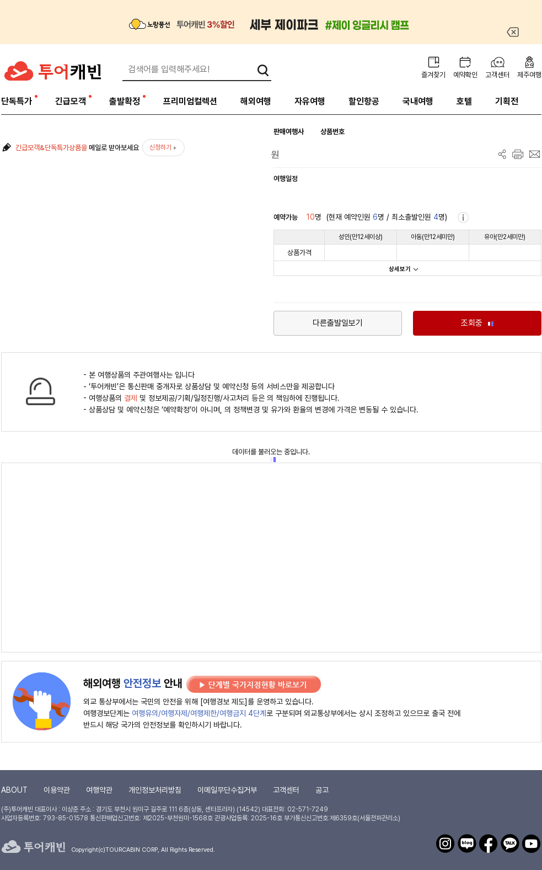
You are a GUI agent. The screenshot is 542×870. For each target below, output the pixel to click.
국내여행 (418, 101)
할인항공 (363, 101)
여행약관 (99, 790)
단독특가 (16, 101)
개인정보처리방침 (154, 790)
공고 (322, 790)
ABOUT (14, 790)
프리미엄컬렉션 (190, 101)
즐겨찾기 (433, 74)
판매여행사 (288, 131)
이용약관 (57, 790)
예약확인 (465, 74)
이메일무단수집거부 (227, 790)
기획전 (506, 101)
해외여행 (255, 101)
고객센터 (497, 74)
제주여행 (529, 74)
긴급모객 (70, 101)
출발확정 (124, 101)
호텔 (464, 101)
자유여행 (309, 101)
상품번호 (332, 131)
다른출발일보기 (338, 323)
